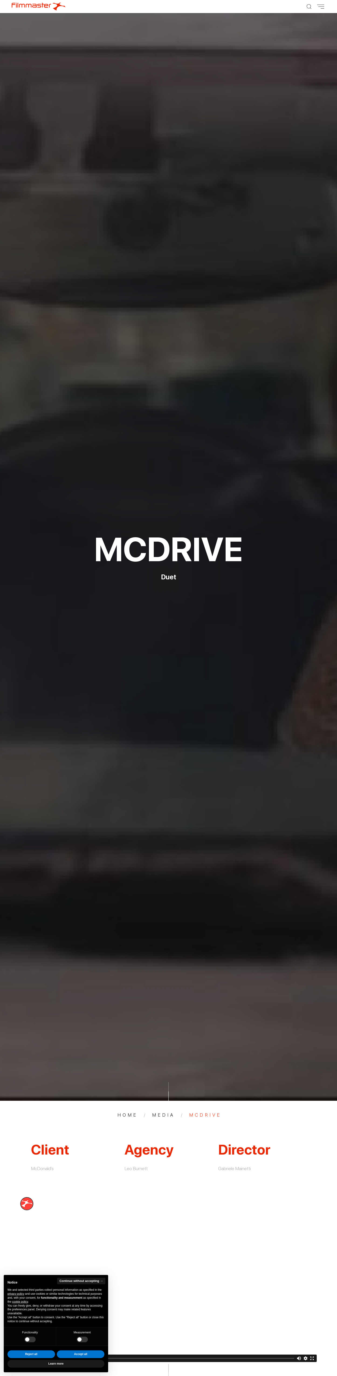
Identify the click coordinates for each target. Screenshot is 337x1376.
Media (163, 1115)
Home (127, 1115)
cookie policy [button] (20, 1301)
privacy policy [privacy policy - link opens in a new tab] (15, 1293)
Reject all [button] (31, 1354)
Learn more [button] (55, 1363)
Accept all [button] (80, 1354)
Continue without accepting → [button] (81, 1281)
